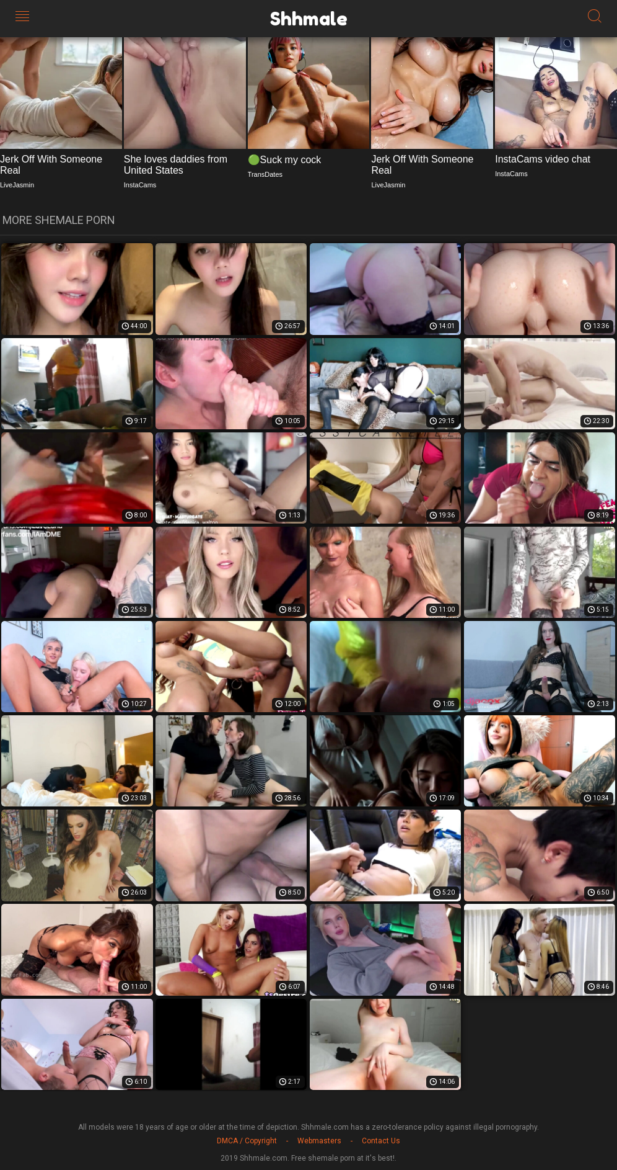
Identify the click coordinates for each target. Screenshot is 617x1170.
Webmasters (319, 1141)
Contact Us (381, 1141)
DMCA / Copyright (247, 1141)
